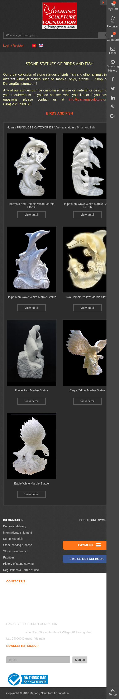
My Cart (112, 6)
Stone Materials (13, 538)
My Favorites (112, 22)
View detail (31, 214)
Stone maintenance (15, 551)
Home (10, 127)
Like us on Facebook (89, 559)
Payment (89, 545)
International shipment (17, 532)
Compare (112, 37)
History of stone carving (18, 563)
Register (18, 45)
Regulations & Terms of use (21, 570)
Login (6, 45)
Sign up (80, 659)
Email (112, 50)
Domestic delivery (14, 526)
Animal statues (65, 127)
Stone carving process (17, 545)
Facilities (8, 557)
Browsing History (112, 66)
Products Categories (35, 127)
